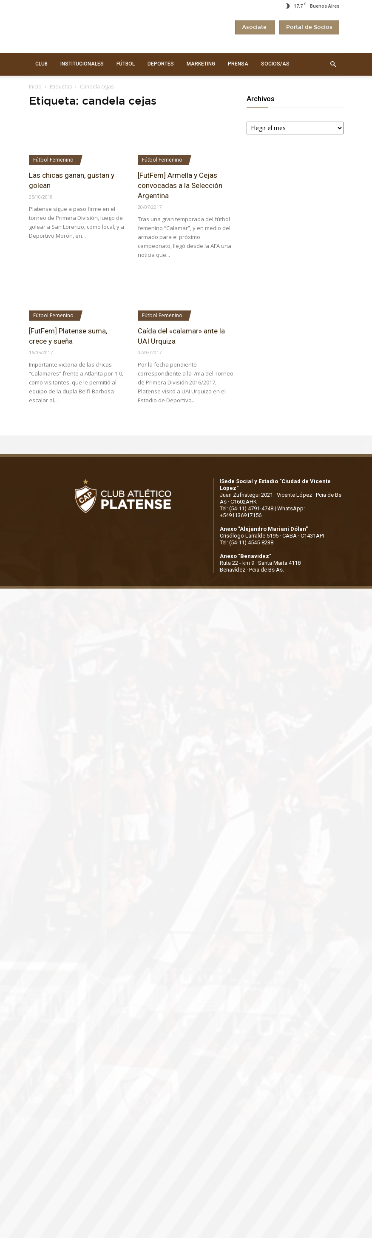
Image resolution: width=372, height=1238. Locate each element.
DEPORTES (161, 64)
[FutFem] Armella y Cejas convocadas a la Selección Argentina (180, 185)
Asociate (255, 27)
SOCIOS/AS (275, 64)
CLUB (41, 64)
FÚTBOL (125, 64)
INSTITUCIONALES (82, 64)
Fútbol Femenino (53, 159)
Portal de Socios (309, 27)
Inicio (35, 86)
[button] (333, 64)
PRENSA (238, 64)
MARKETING (201, 64)
